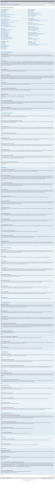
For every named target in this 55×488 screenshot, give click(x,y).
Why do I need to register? (4, 10)
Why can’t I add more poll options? (5, 32)
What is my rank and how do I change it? (6, 25)
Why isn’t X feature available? (32, 43)
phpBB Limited (25, 451)
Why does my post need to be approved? (6, 38)
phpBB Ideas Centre (39, 457)
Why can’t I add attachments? (5, 35)
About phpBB (9, 452)
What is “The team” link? (31, 16)
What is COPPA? (3, 11)
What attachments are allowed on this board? (34, 38)
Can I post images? (3, 44)
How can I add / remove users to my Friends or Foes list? (35, 24)
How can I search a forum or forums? (33, 27)
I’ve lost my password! (4, 15)
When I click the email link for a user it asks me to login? (8, 26)
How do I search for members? (32, 29)
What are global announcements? (5, 45)
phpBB (35, 139)
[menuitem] (6, 3)
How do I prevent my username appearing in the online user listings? (10, 20)
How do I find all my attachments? (32, 39)
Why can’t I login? (3, 13)
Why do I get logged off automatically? (6, 16)
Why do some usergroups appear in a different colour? (35, 14)
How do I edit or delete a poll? (5, 33)
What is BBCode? (3, 42)
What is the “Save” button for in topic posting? (7, 37)
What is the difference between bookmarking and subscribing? (36, 33)
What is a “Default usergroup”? (32, 15)
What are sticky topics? (4, 47)
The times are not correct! (4, 21)
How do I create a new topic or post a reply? (6, 29)
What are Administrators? (31, 10)
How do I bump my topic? (4, 39)
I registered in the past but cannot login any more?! (7, 14)
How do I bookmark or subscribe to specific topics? (34, 34)
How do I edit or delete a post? (5, 30)
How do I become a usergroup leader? (33, 13)
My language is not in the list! (4, 23)
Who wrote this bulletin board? (32, 42)
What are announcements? (4, 46)
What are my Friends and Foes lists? (33, 23)
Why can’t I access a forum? (4, 34)
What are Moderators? (31, 11)
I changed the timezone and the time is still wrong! (7, 22)
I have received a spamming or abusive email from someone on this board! (38, 20)
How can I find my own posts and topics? (33, 30)
